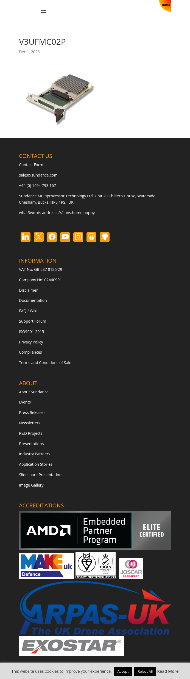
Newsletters (29, 422)
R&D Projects (30, 433)
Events (25, 402)
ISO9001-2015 (31, 331)
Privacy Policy (31, 342)
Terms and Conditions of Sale (45, 362)
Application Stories (35, 464)
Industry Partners (34, 453)
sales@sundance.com (38, 175)
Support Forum (32, 321)
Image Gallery (31, 485)
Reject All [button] (145, 671)
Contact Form (31, 164)
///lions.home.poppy (76, 212)
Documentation (33, 300)
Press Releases (32, 412)
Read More (167, 671)
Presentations (31, 443)
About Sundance (33, 391)
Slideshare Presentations (41, 474)
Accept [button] (123, 671)
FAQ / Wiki (28, 310)
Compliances (30, 352)
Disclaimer (28, 290)
